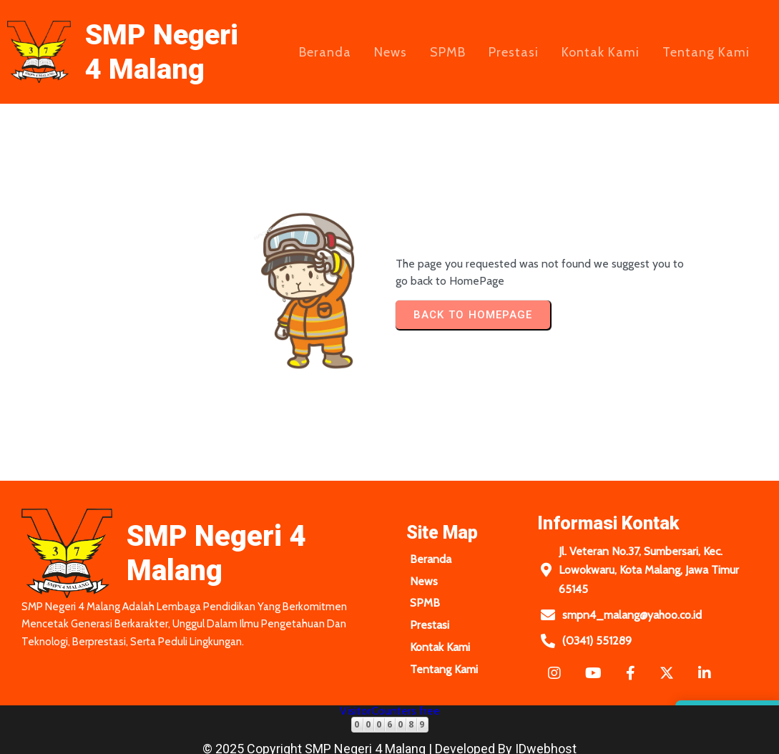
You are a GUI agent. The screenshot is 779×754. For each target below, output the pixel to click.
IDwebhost (546, 739)
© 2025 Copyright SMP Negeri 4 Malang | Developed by (358, 739)
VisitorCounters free (390, 701)
